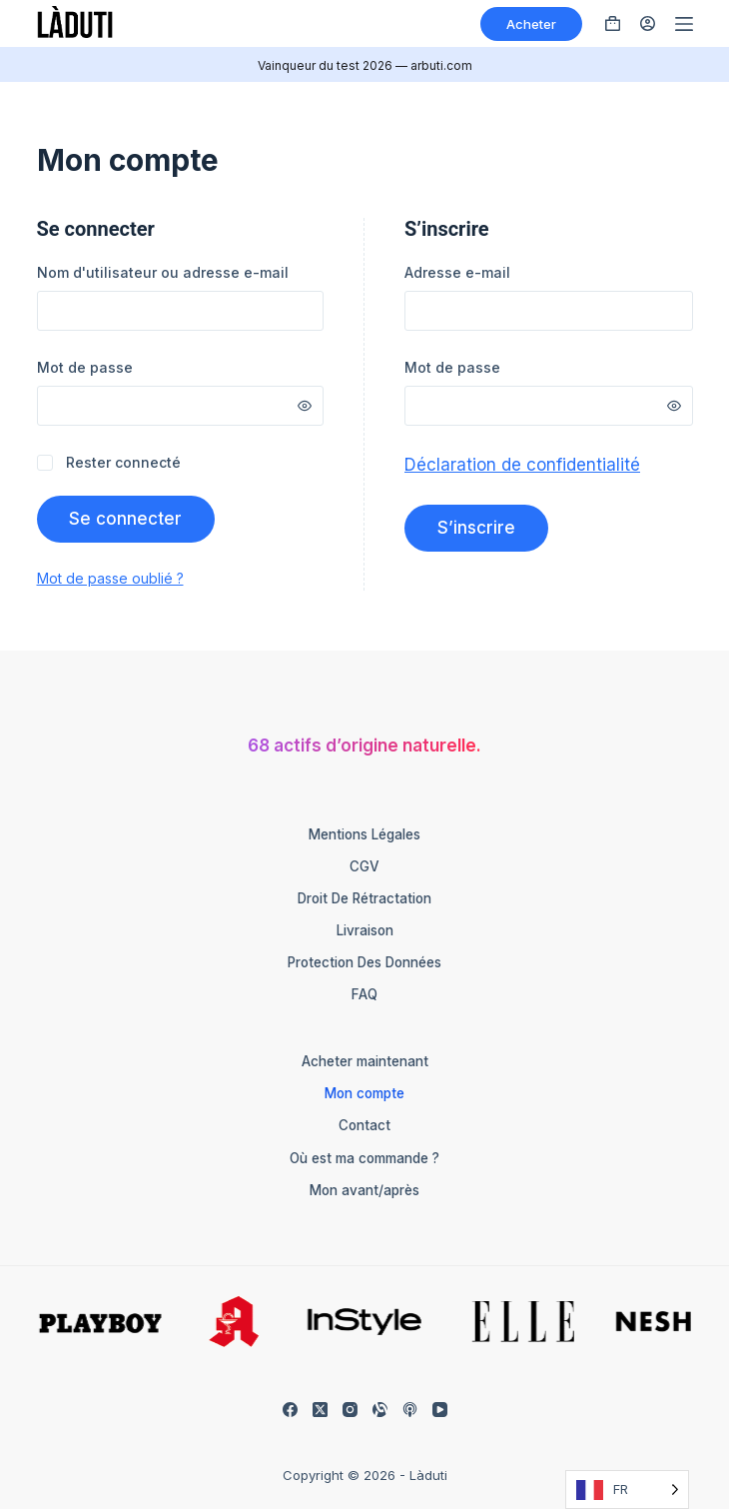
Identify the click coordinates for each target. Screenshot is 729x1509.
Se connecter (126, 519)
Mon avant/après (364, 1190)
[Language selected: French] (627, 1489)
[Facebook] (290, 1409)
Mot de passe (113, 366)
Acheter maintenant (365, 1061)
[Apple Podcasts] (409, 1409)
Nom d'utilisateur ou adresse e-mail (181, 271)
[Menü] (684, 24)
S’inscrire (476, 528)
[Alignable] (379, 1409)
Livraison (365, 930)
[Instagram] (350, 1409)
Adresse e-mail (485, 271)
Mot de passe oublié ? (110, 578)
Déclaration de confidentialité (522, 465)
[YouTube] (439, 1409)
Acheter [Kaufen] (531, 24)
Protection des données (364, 962)
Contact (364, 1125)
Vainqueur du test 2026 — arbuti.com (365, 65)
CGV (364, 866)
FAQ (364, 994)
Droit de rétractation (364, 898)
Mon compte (364, 1093)
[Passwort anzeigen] (305, 406)
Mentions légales (364, 834)
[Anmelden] (647, 23)
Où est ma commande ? (364, 1158)
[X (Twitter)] (320, 1409)
